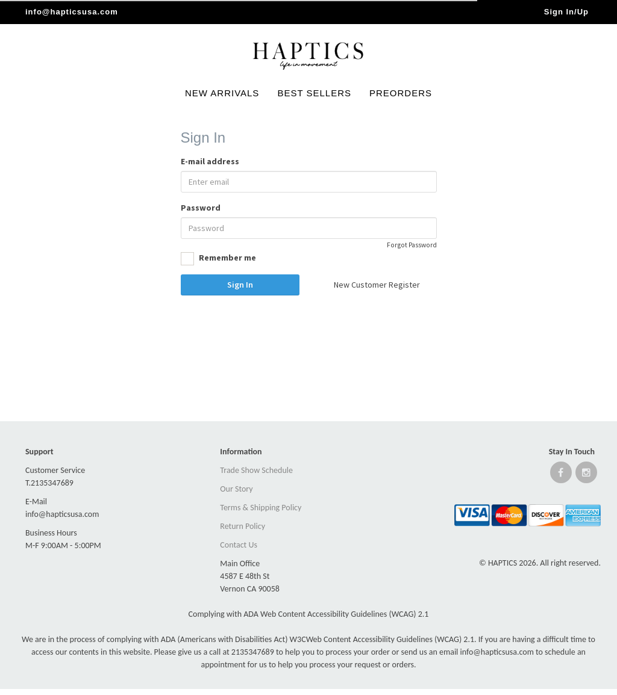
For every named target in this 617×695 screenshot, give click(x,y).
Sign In (240, 284)
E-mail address (210, 161)
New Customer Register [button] (377, 284)
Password (201, 207)
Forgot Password (412, 245)
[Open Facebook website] (561, 475)
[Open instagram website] (586, 475)
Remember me (218, 258)
